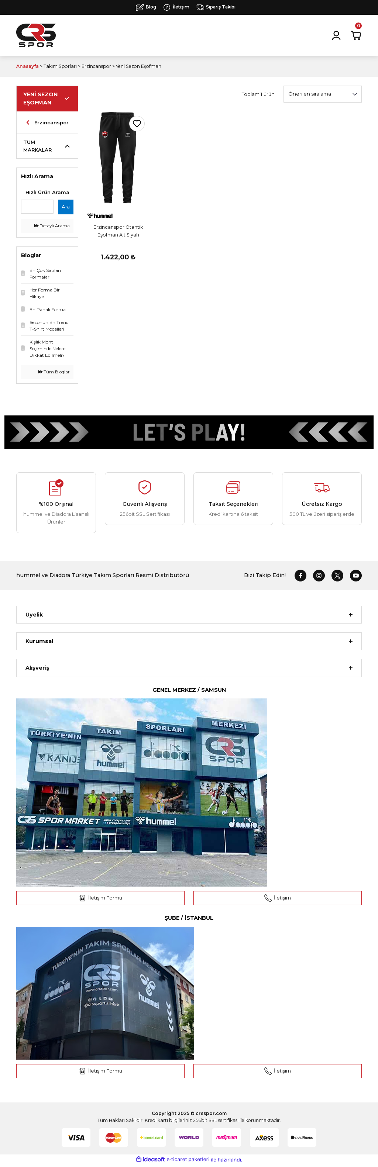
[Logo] (36, 35)
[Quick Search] (37, 207)
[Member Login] (336, 35)
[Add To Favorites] (137, 123)
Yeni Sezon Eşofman (138, 66)
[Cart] (356, 35)
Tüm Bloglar (54, 371)
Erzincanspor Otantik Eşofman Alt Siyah (118, 231)
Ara (66, 207)
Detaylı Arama (52, 225)
